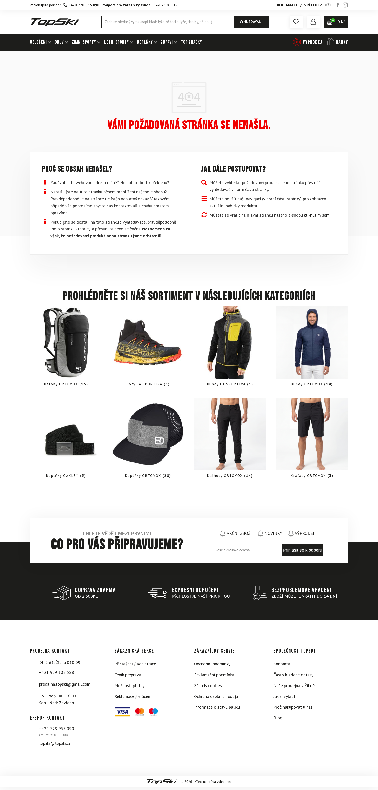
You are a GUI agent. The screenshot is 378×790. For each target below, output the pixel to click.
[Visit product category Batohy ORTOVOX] (66, 347)
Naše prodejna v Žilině (294, 688)
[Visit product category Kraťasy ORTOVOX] (312, 440)
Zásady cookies (208, 688)
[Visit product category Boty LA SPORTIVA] (148, 347)
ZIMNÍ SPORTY (84, 42)
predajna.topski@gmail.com (64, 687)
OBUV (59, 42)
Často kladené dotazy (293, 677)
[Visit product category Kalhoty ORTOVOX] (230, 440)
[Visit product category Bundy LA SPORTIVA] (230, 347)
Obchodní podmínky (212, 666)
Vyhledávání (250, 22)
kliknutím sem (317, 215)
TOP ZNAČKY (191, 42)
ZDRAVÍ (167, 42)
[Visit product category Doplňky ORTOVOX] (148, 440)
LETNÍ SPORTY (116, 42)
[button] (295, 22)
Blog (277, 720)
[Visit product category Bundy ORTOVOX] (312, 347)
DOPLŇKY (145, 42)
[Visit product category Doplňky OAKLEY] (66, 440)
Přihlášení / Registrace (135, 666)
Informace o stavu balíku (217, 709)
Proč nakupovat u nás (293, 709)
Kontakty (281, 666)
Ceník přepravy (128, 677)
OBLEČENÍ (38, 42)
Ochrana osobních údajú (216, 699)
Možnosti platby (129, 688)
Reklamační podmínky (214, 677)
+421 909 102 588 (56, 675)
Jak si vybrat (284, 699)
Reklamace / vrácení (133, 699)
